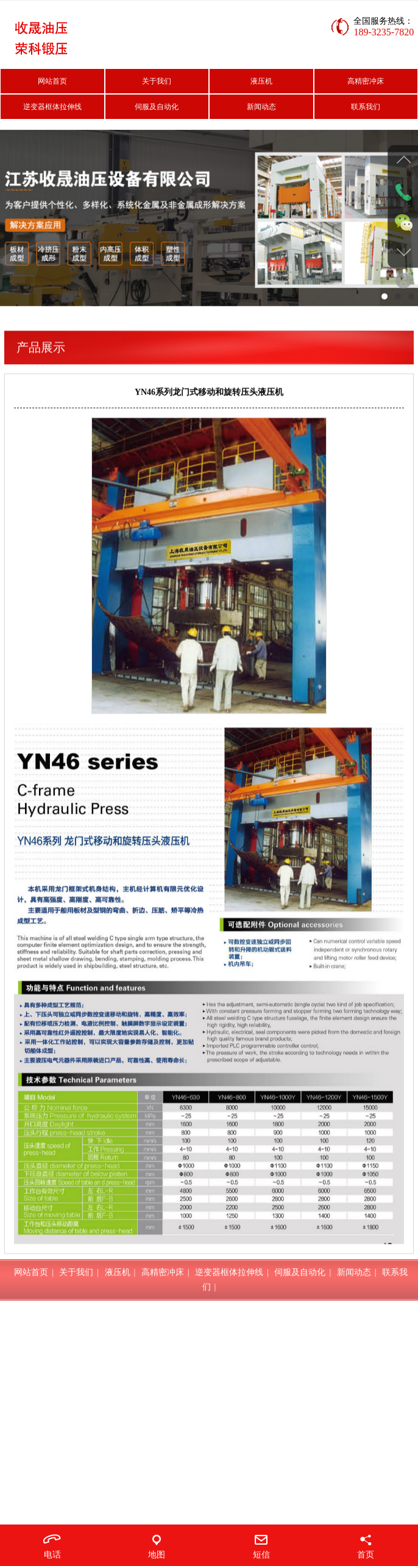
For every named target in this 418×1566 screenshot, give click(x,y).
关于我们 (156, 81)
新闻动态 (261, 106)
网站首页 (52, 81)
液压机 (261, 81)
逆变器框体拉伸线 (52, 106)
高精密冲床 (365, 81)
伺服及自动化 (157, 106)
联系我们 (365, 106)
